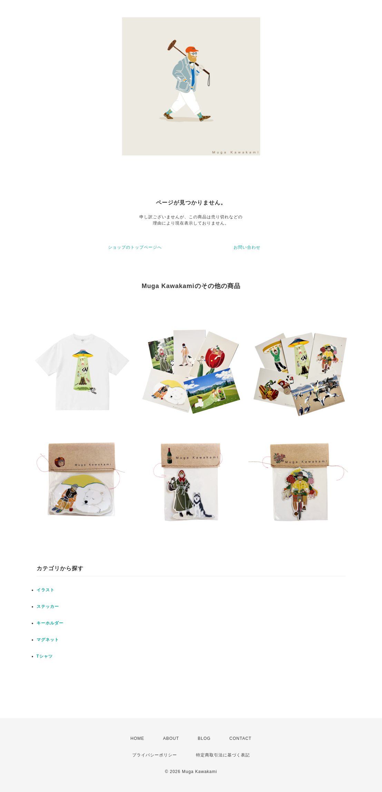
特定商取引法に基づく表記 (223, 755)
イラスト (46, 590)
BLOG (204, 738)
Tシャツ (45, 656)
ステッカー (48, 606)
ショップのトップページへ (135, 247)
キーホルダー (50, 623)
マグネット (48, 639)
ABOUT (171, 738)
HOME (137, 738)
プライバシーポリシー (154, 755)
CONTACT (240, 738)
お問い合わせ (247, 247)
